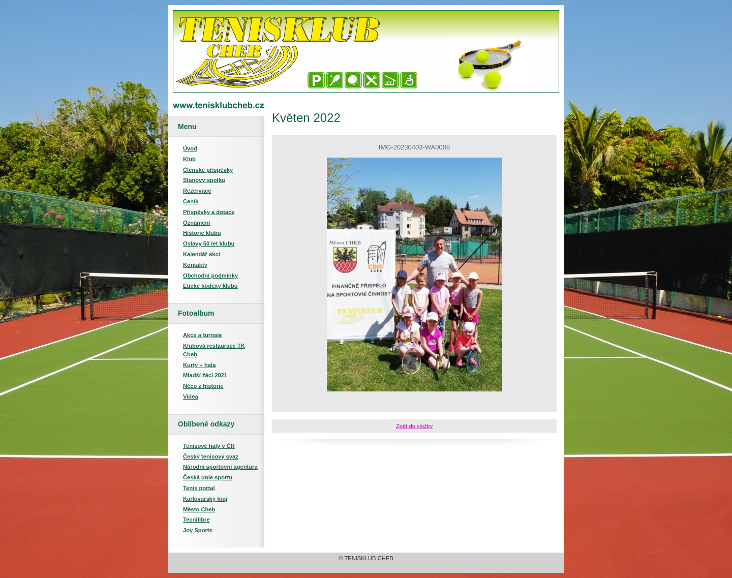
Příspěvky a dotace (208, 212)
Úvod (190, 148)
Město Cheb (199, 509)
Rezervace (197, 191)
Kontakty (195, 265)
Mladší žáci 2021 (205, 375)
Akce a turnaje (202, 335)
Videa (190, 396)
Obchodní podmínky (210, 275)
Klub (189, 159)
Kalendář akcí (201, 254)
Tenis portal (199, 488)
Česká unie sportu (207, 477)
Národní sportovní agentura (220, 467)
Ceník (190, 201)
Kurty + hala (199, 365)
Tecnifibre (196, 519)
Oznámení (196, 223)
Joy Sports (197, 530)
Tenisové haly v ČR (209, 446)
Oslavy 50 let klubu (208, 243)
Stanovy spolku (204, 180)
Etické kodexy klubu (210, 286)
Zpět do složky (414, 426)
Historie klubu (202, 233)
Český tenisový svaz (210, 456)
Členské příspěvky (208, 170)
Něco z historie (203, 386)
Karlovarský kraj (205, 499)
